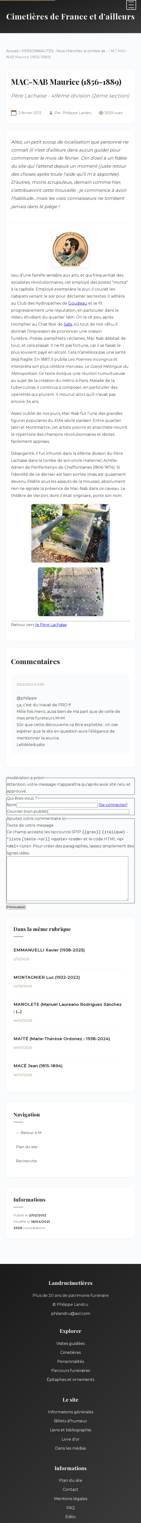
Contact (70, 1454)
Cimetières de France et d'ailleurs (70, 16)
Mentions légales (70, 1463)
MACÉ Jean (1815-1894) (38, 1030)
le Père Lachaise (51, 595)
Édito (70, 1481)
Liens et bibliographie (70, 1395)
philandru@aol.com (70, 1278)
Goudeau (53, 295)
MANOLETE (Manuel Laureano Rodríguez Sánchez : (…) (72, 976)
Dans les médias (70, 1413)
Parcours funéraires (70, 1335)
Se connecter (113, 776)
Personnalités (70, 1326)
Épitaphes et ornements (70, 1344)
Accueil (12, 51)
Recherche (26, 1126)
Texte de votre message (30, 796)
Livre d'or (71, 1404)
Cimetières (70, 1317)
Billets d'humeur (70, 1386)
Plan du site (26, 1112)
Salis (116, 309)
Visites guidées (70, 1308)
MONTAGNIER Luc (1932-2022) (46, 949)
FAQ (70, 1472)
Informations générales (70, 1377)
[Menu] (131, 5)
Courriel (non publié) (27, 782)
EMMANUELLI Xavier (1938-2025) (49, 922)
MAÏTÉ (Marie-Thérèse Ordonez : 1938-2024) (61, 1003)
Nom (11, 776)
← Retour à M (29, 1098)
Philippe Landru (77, 113)
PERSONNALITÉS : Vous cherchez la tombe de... (65, 51)
